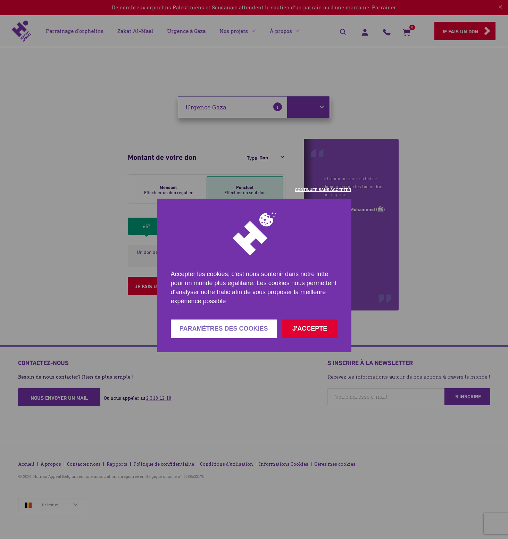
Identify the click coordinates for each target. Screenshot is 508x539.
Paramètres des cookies (224, 328)
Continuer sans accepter (323, 190)
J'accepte (309, 328)
